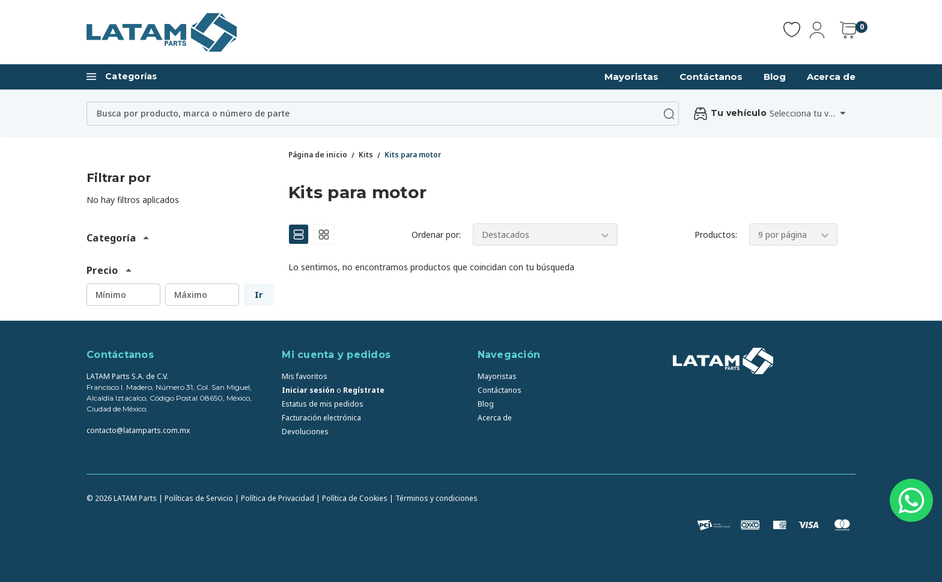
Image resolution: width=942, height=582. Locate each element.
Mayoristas (631, 76)
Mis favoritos (304, 376)
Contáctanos (711, 76)
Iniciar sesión (308, 390)
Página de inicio (317, 155)
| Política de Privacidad (274, 498)
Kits (366, 155)
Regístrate (363, 390)
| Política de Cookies (351, 498)
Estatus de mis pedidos (322, 404)
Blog (775, 76)
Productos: (715, 234)
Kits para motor (412, 155)
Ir (259, 294)
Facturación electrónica (321, 418)
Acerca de (831, 76)
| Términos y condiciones (433, 498)
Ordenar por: (436, 234)
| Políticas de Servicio (196, 498)
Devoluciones (305, 431)
